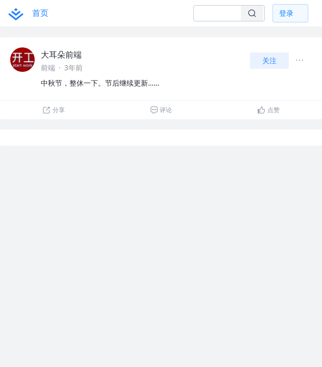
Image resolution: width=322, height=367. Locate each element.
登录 (286, 13)
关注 (269, 60)
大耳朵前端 (61, 54)
